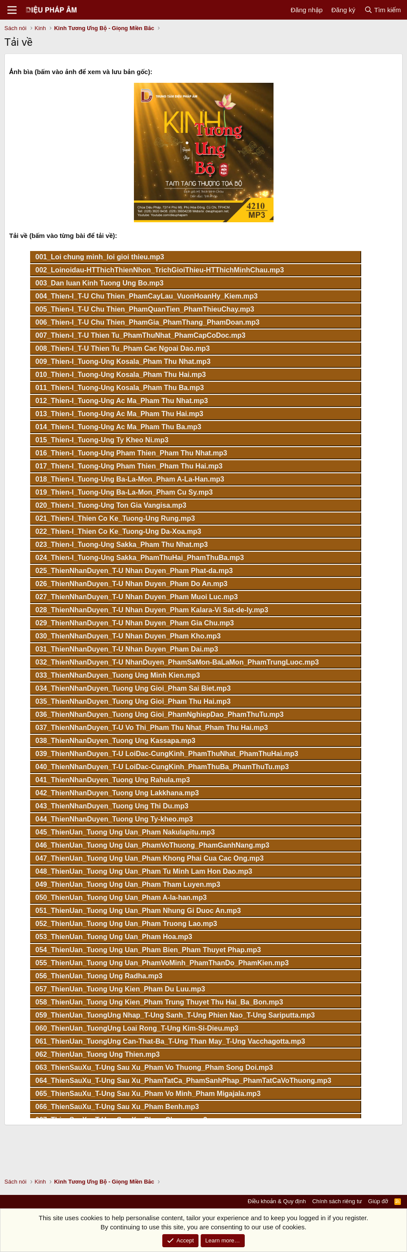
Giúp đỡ (378, 1201)
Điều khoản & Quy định (277, 1201)
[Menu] (12, 10)
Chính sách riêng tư (337, 1201)
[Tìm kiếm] (382, 10)
